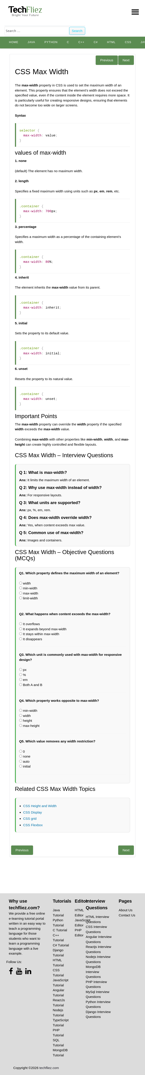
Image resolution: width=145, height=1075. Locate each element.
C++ (81, 42)
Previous (106, 60)
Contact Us (127, 915)
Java (31, 42)
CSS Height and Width (40, 806)
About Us (126, 910)
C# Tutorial (61, 945)
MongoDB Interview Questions (93, 972)
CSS (128, 42)
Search (77, 31)
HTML (111, 42)
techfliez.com (49, 1068)
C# (96, 42)
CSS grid (30, 818)
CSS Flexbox (33, 825)
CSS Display (32, 812)
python (51, 42)
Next (126, 60)
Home (13, 42)
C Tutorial (60, 930)
